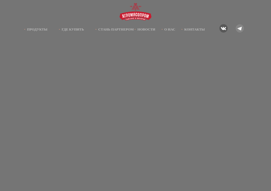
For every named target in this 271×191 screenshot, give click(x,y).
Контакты (194, 29)
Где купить (73, 29)
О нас (169, 29)
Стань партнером (116, 29)
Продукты (37, 29)
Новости (146, 29)
